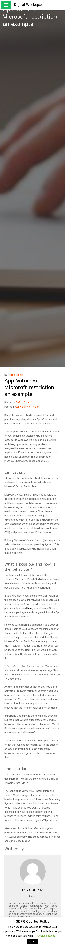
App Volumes (22, 406)
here (14, 528)
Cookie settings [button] (46, 935)
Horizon (35, 406)
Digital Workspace (29, 4)
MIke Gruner (16, 374)
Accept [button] (32, 941)
